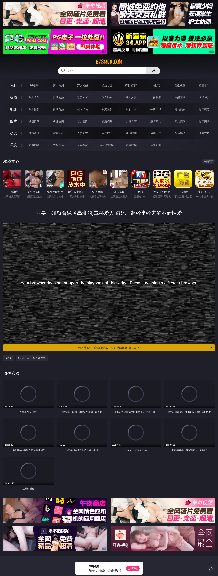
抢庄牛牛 (204, 85)
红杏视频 (131, 145)
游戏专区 (107, 85)
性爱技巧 (204, 133)
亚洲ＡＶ (34, 97)
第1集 (9, 357)
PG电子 (33, 85)
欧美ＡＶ (82, 97)
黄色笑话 (180, 133)
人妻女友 (82, 133)
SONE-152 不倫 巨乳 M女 (31, 357)
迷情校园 (131, 133)
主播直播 (180, 97)
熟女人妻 (131, 97)
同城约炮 (34, 145)
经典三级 (155, 109)
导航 (13, 145)
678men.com (109, 62)
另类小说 (155, 133)
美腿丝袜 (131, 121)
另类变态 (204, 109)
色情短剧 (155, 145)
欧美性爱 (107, 109)
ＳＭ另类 (204, 97)
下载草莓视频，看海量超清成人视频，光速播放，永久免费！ (145, 348)
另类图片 (204, 121)
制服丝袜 (131, 109)
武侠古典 (107, 133)
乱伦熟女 (180, 109)
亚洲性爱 (34, 109)
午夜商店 (58, 145)
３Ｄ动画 (107, 97)
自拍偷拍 (58, 97)
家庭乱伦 (58, 133)
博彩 (13, 85)
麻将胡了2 (131, 85)
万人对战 (82, 85)
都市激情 (34, 133)
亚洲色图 (58, 121)
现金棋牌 (180, 85)
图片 (13, 121)
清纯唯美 (155, 121)
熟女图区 (180, 121)
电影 (13, 109)
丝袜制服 (155, 97)
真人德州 (58, 85)
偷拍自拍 (58, 109)
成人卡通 (82, 109)
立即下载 (133, 568)
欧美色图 (82, 121)
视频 (13, 97)
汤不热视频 (107, 145)
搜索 (153, 71)
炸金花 (156, 85)
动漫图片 (107, 121)
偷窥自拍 (34, 121)
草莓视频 (82, 145)
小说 (13, 133)
